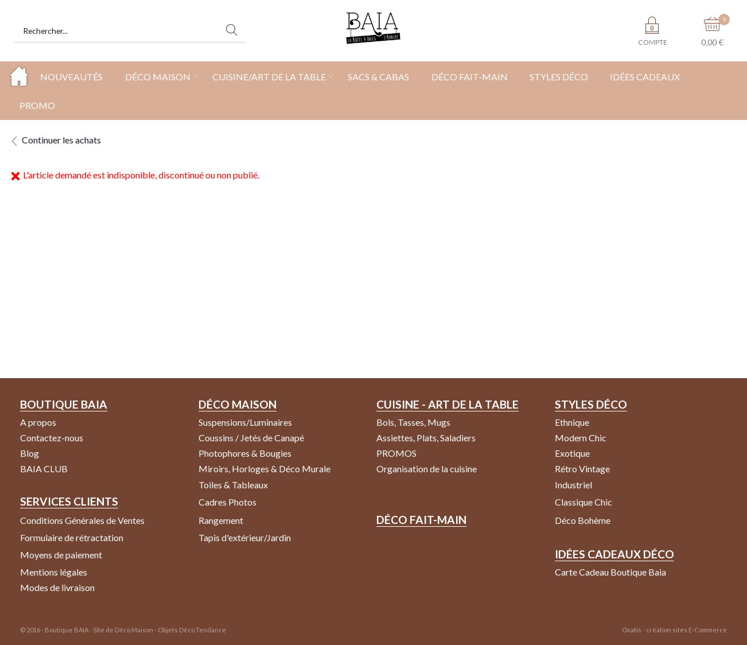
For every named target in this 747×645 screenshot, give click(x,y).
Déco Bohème (582, 520)
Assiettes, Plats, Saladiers (426, 437)
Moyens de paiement (61, 554)
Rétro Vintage (582, 468)
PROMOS (396, 453)
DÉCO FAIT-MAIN (469, 76)
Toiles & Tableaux (233, 484)
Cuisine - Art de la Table (447, 404)
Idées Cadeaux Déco (614, 554)
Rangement (221, 520)
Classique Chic (583, 501)
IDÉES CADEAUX (645, 76)
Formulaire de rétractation (71, 537)
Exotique (572, 453)
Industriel (573, 484)
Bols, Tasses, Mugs (413, 422)
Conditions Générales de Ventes (82, 520)
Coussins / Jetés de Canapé (251, 437)
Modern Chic (580, 437)
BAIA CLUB (44, 468)
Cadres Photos (227, 501)
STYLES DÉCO (559, 76)
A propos (38, 422)
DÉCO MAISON (157, 76)
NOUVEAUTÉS (71, 76)
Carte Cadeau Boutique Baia (610, 571)
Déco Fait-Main (421, 519)
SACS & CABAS (378, 76)
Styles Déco (591, 404)
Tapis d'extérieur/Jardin (245, 537)
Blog (29, 453)
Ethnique (572, 422)
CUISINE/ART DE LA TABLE (269, 76)
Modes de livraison (57, 587)
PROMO (37, 105)
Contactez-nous (51, 437)
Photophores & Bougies (245, 453)
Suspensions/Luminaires (245, 422)
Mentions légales (53, 571)
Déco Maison (238, 404)
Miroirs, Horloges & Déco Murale (264, 468)
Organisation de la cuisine (426, 468)
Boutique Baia (63, 404)
